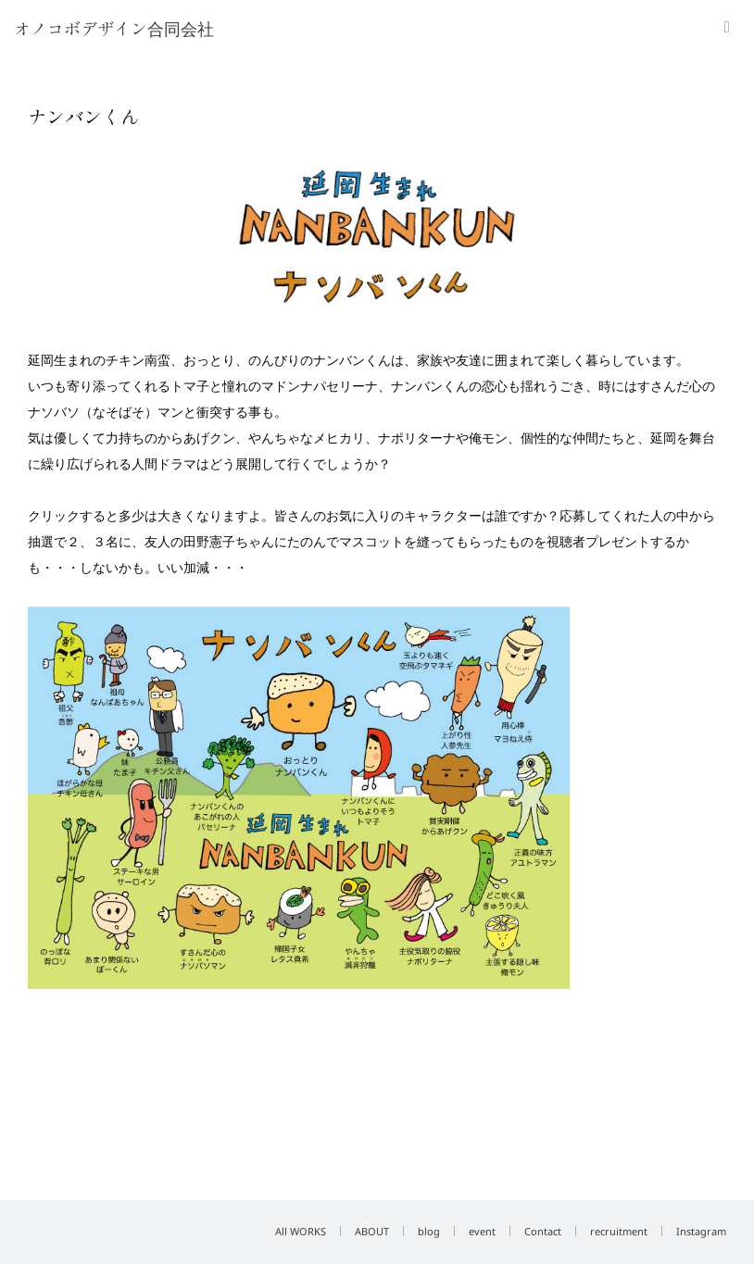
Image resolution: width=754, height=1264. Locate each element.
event (482, 1231)
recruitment (618, 1231)
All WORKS (300, 1231)
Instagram (701, 1231)
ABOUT (372, 1231)
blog (429, 1231)
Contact (542, 1231)
